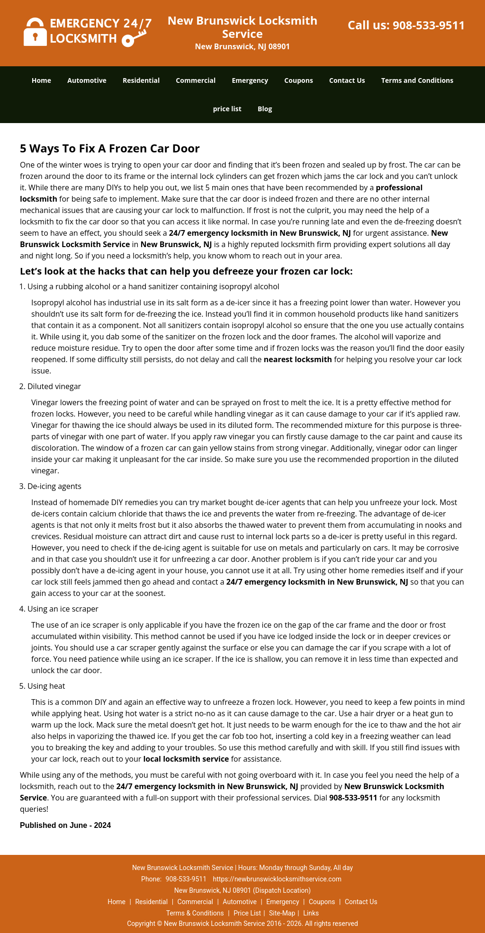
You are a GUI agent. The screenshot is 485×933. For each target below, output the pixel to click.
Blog (265, 108)
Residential (141, 80)
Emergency (250, 80)
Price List (247, 913)
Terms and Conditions (417, 80)
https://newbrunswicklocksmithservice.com (277, 879)
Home (41, 80)
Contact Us (347, 80)
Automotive (87, 80)
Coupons (298, 80)
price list (227, 108)
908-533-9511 (429, 25)
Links (311, 913)
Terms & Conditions (195, 913)
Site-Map (282, 913)
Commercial (196, 80)
